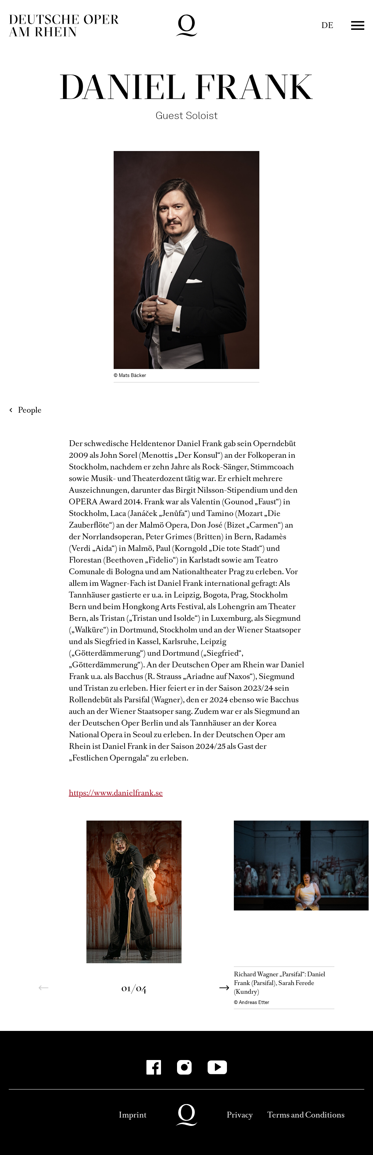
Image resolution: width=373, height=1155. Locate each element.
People (30, 410)
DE (327, 25)
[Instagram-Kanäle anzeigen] (184, 1067)
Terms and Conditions (306, 1115)
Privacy (240, 1115)
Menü (357, 25)
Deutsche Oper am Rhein (64, 25)
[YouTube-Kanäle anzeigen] (217, 1067)
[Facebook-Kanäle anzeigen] (153, 1067)
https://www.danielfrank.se (116, 792)
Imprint (132, 1115)
